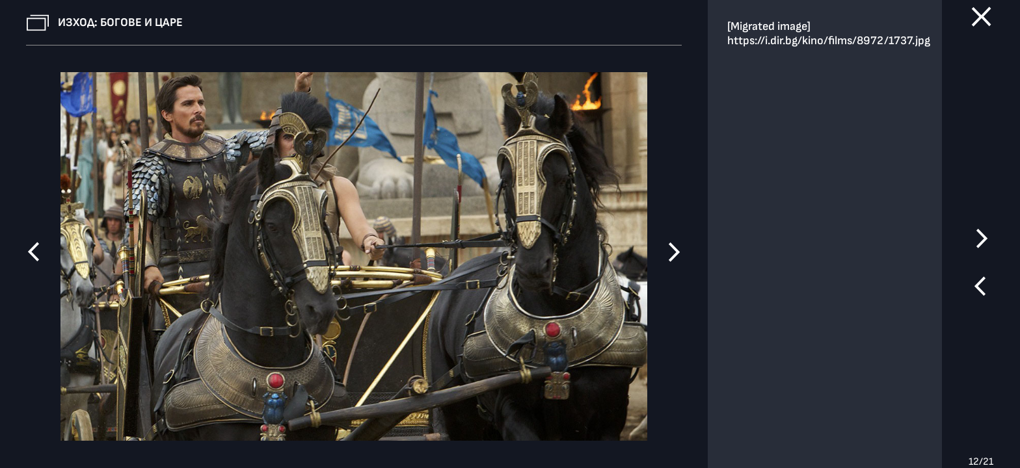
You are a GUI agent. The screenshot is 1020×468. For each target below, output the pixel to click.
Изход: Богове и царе (120, 22)
